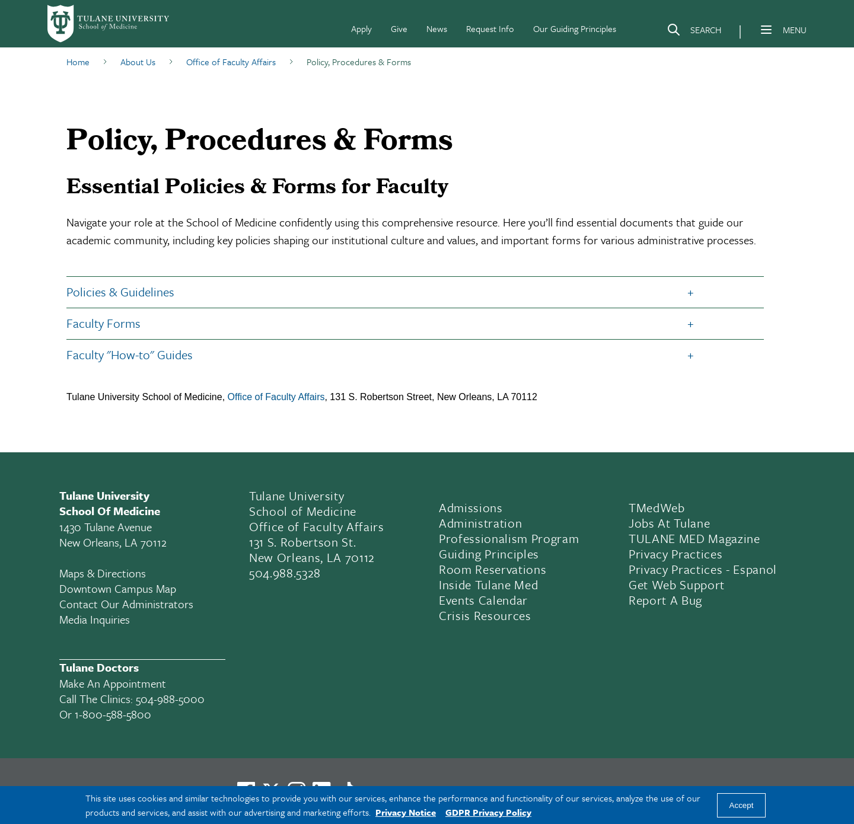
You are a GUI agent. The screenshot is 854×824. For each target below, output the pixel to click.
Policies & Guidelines (120, 292)
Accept (741, 805)
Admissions (471, 507)
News (436, 28)
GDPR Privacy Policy (488, 812)
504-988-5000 (170, 699)
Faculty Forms (103, 323)
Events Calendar (483, 600)
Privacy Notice (405, 812)
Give (399, 28)
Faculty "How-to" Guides (131, 354)
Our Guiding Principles (574, 28)
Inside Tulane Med (488, 584)
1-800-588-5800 (113, 714)
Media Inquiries (94, 619)
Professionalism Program (509, 538)
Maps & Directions (102, 573)
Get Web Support (677, 584)
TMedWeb (657, 507)
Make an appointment (112, 683)
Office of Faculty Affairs (276, 397)
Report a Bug (665, 600)
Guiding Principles (489, 554)
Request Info (490, 28)
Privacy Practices (675, 554)
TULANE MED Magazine (694, 538)
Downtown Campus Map (117, 588)
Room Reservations (492, 569)
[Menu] (766, 30)
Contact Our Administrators (126, 604)
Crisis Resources (485, 615)
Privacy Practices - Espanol (703, 569)
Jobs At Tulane (669, 523)
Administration (480, 523)
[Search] (694, 32)
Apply (361, 28)
